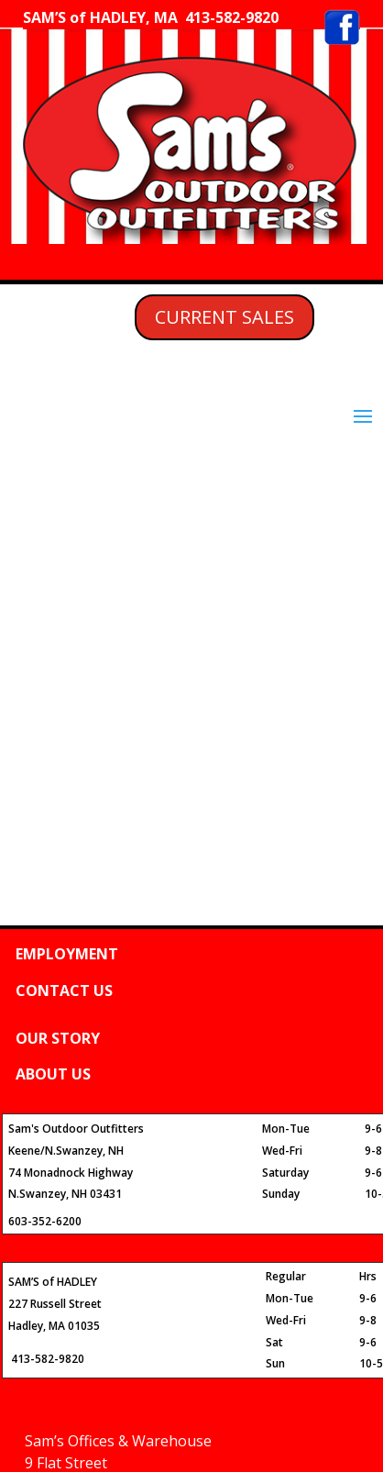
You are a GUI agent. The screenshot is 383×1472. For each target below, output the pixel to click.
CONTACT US (64, 990)
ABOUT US (53, 1074)
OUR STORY (58, 1038)
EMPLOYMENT (67, 954)
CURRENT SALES (224, 316)
